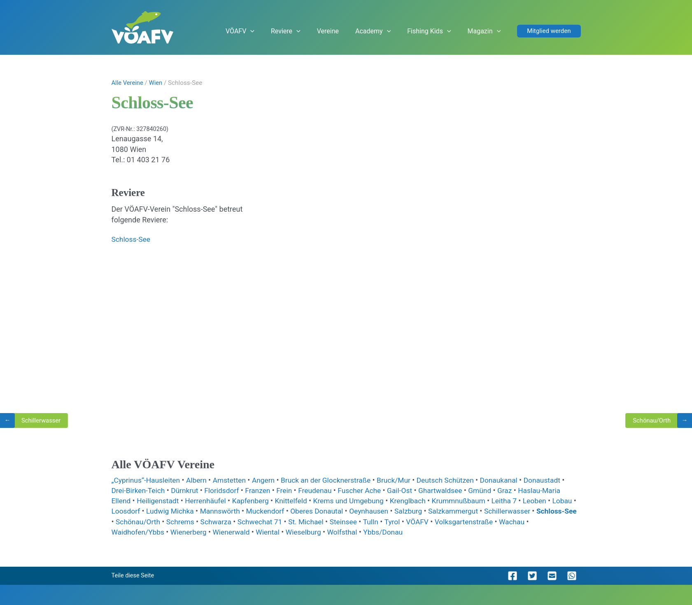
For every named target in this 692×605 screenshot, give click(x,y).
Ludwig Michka (200, 511)
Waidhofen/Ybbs (172, 532)
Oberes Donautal (351, 511)
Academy (395, 31)
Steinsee (396, 521)
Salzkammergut (493, 511)
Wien (158, 82)
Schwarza (264, 521)
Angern (269, 480)
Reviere (323, 31)
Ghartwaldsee (452, 490)
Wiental (307, 532)
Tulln (424, 521)
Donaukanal (513, 480)
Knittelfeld (298, 500)
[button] (548, 31)
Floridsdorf (226, 490)
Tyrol (446, 521)
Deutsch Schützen (458, 480)
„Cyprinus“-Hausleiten (148, 480)
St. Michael (357, 521)
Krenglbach (418, 500)
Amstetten (234, 480)
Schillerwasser (549, 511)
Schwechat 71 (309, 521)
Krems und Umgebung (357, 500)
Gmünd (493, 490)
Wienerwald (269, 532)
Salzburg (446, 511)
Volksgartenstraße (520, 521)
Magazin (490, 31)
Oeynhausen (405, 511)
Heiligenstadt (160, 500)
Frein (291, 490)
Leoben (550, 500)
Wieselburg (343, 532)
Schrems (227, 521)
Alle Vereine (128, 82)
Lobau (123, 511)
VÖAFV (285, 31)
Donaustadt (558, 480)
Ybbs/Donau (425, 532)
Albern (200, 480)
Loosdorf (154, 511)
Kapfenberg (256, 500)
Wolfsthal (383, 532)
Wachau (126, 532)
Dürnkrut (188, 490)
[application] (296, 31)
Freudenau (323, 490)
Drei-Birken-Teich (140, 490)
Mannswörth (251, 511)
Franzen (264, 490)
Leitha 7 (519, 500)
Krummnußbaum (472, 500)
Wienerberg (225, 532)
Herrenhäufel (209, 500)
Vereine (358, 31)
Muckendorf (298, 511)
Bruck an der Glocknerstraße (334, 480)
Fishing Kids (443, 31)
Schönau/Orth (183, 521)
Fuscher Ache (368, 490)
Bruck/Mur (404, 480)
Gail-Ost (410, 490)
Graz (518, 490)
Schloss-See (132, 239)
